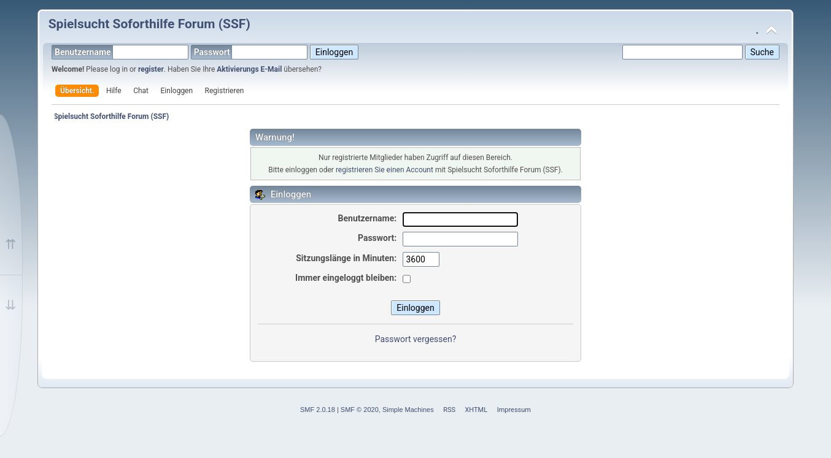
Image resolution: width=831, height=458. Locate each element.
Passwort (251, 52)
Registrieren (224, 90)
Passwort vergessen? (416, 339)
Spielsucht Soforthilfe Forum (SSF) (149, 24)
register (151, 69)
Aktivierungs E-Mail (249, 69)
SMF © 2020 (360, 409)
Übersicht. (77, 90)
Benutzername (121, 52)
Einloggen (177, 90)
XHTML (476, 410)
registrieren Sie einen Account (384, 170)
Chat (141, 90)
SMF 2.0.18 (317, 409)
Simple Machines (408, 409)
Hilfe (114, 90)
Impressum (514, 410)
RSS (449, 410)
